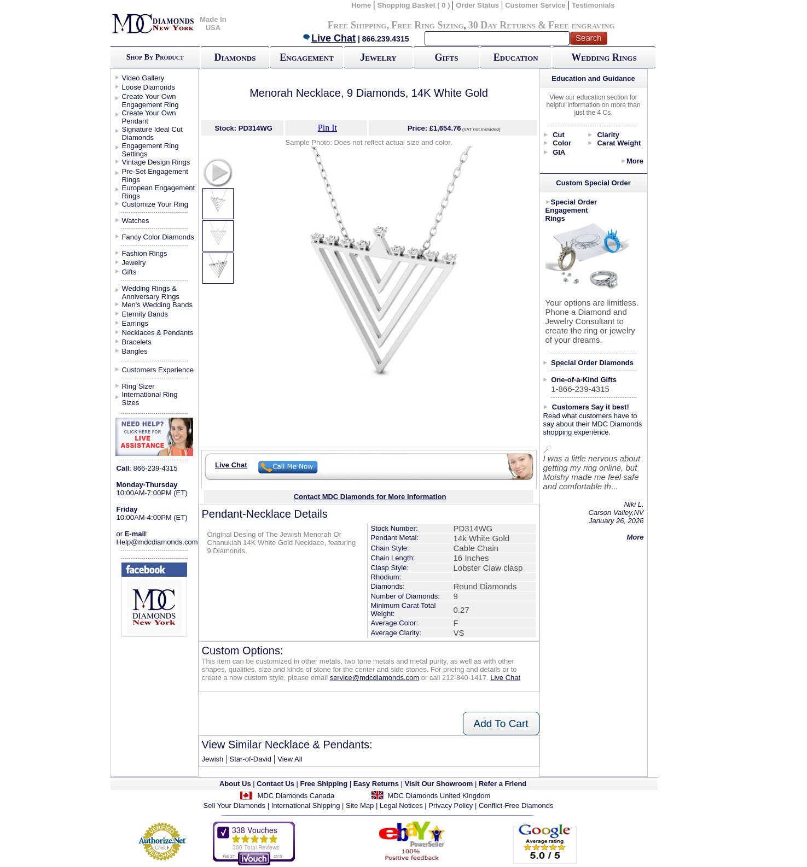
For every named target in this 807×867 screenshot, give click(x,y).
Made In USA (213, 23)
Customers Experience (158, 370)
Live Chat (329, 38)
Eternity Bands (145, 314)
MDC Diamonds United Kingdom (438, 796)
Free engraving (581, 25)
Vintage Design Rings (156, 162)
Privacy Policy (450, 805)
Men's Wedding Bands (157, 305)
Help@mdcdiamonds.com (157, 542)
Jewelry (378, 57)
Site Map (360, 805)
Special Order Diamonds (592, 363)
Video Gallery (143, 78)
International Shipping (305, 805)
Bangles (135, 351)
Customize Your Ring (155, 204)
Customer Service (535, 5)
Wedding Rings (603, 57)
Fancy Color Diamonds (158, 237)
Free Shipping (357, 25)
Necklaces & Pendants (158, 333)
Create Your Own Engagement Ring (150, 100)
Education (516, 57)
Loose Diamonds (149, 87)
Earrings (135, 323)
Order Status (477, 5)
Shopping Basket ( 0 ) (415, 5)
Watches (135, 220)
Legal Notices (401, 805)
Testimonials (593, 5)
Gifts (446, 57)
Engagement (307, 57)
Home (361, 5)
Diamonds (235, 57)
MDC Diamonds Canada (295, 796)
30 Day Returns (502, 25)
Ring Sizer (138, 386)
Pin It (327, 127)
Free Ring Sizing (427, 25)
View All (289, 759)
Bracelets (137, 342)
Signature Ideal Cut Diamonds (152, 133)
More (634, 161)
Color (562, 143)
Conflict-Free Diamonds (516, 805)
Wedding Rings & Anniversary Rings (151, 292)
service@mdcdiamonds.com (374, 677)
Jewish (213, 759)
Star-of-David (250, 759)
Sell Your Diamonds (234, 805)
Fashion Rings (144, 253)
